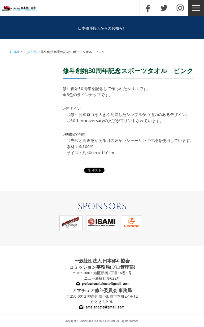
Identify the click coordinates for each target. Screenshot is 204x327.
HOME (15, 52)
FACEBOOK (148, 8)
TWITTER (164, 8)
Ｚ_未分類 (30, 52)
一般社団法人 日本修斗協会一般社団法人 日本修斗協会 (22, 9)
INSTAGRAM (180, 8)
